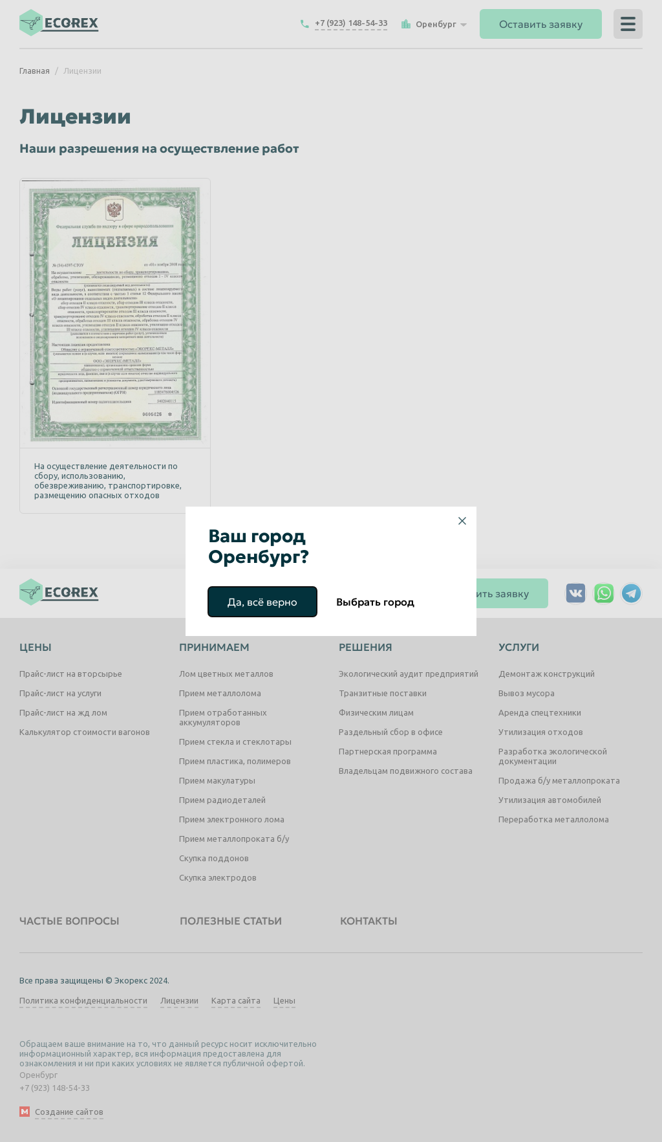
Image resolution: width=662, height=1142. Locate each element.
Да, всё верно (262, 601)
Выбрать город (375, 601)
